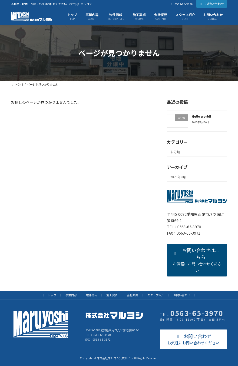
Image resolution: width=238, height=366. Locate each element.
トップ (52, 295)
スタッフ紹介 (155, 295)
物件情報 (91, 295)
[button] (197, 260)
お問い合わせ (211, 3)
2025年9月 (178, 177)
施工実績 (112, 295)
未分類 (175, 152)
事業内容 (71, 295)
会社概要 (132, 295)
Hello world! (201, 116)
